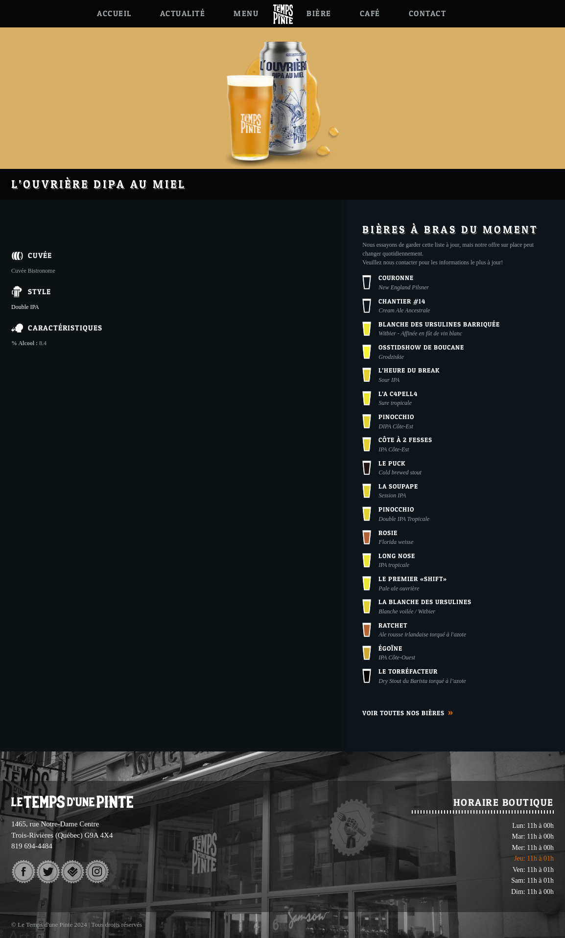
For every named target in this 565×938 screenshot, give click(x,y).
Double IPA (25, 307)
